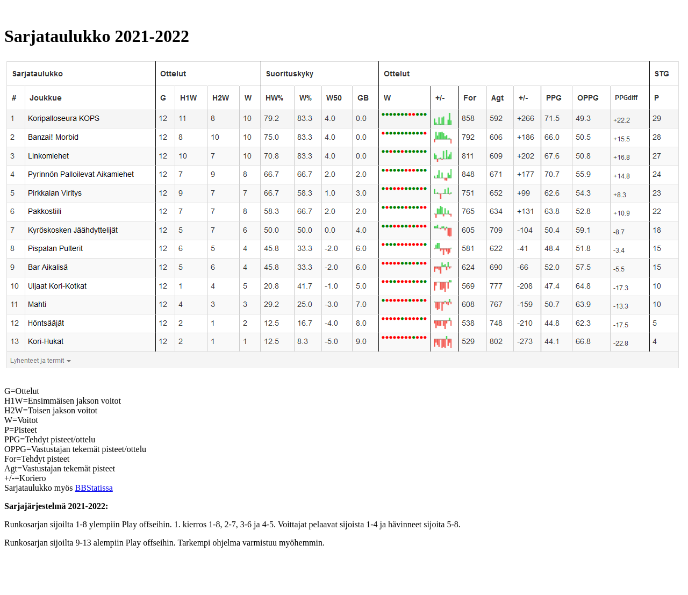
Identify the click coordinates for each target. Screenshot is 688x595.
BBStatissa (94, 487)
